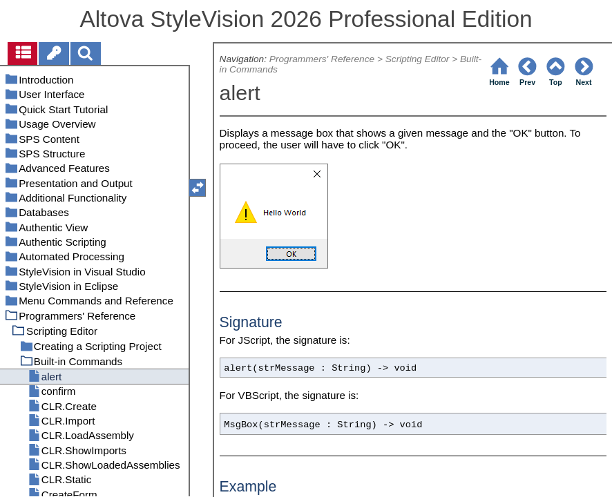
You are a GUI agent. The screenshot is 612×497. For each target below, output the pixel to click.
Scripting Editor (417, 59)
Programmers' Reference (321, 59)
